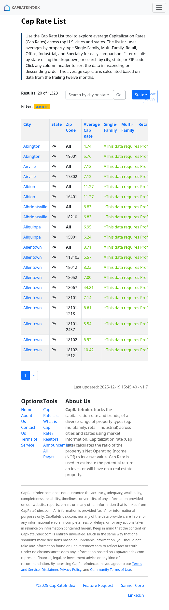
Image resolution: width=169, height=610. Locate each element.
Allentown (32, 247)
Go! (119, 94)
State (139, 94)
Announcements (58, 445)
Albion (29, 186)
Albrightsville (35, 206)
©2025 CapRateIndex (55, 585)
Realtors (50, 439)
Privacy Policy (70, 569)
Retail (144, 124)
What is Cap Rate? (50, 427)
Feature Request (98, 585)
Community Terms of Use (110, 569)
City (27, 124)
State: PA (41, 107)
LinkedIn (136, 595)
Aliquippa (32, 227)
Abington (31, 146)
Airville (29, 166)
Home (26, 409)
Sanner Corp (132, 585)
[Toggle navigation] (159, 8)
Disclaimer (50, 569)
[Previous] (33, 375)
